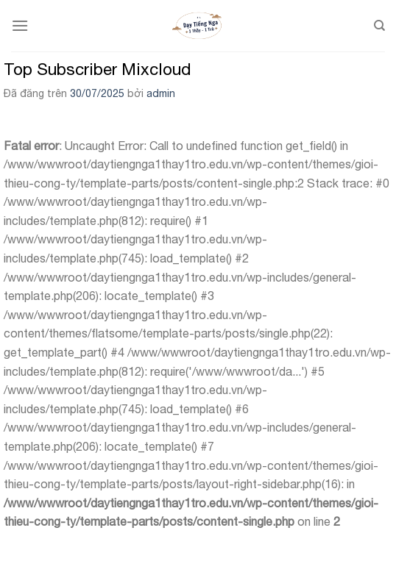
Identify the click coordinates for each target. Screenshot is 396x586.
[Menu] (20, 25)
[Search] (379, 26)
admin (160, 93)
